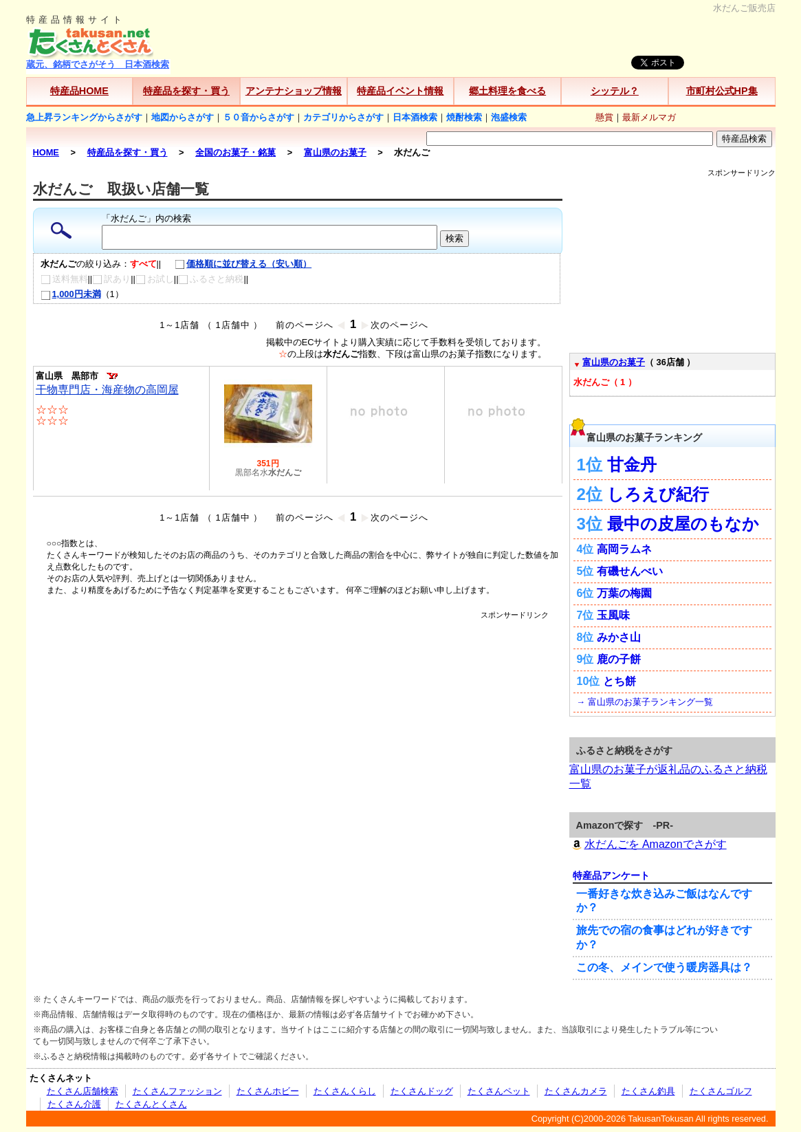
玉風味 (613, 615)
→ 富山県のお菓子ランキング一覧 (645, 702)
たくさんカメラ (576, 1091)
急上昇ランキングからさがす (84, 117)
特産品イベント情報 (400, 90)
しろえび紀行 (658, 494)
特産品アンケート (611, 875)
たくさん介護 (74, 1104)
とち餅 (619, 681)
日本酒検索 (415, 117)
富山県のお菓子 (613, 362)
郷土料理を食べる (507, 90)
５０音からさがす (258, 117)
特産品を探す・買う (186, 90)
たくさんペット (499, 1091)
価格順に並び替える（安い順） (236, 264)
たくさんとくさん (151, 1104)
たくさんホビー (268, 1091)
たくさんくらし (345, 1091)
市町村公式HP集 (722, 90)
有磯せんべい (630, 571)
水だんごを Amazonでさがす (648, 844)
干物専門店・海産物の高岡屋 (107, 389)
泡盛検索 (509, 117)
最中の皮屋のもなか (683, 523)
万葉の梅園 (624, 593)
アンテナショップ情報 (293, 90)
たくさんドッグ (422, 1091)
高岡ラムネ (624, 549)
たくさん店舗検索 (82, 1091)
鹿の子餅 (619, 659)
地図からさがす (182, 117)
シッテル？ (615, 90)
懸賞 (604, 117)
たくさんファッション (177, 1091)
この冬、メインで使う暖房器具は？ (664, 967)
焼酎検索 (464, 117)
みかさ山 (619, 637)
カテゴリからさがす (343, 117)
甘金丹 (632, 464)
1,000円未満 (71, 294)
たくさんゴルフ (721, 1091)
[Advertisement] (297, 651)
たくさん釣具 (648, 1091)
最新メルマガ (649, 117)
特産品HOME (79, 90)
